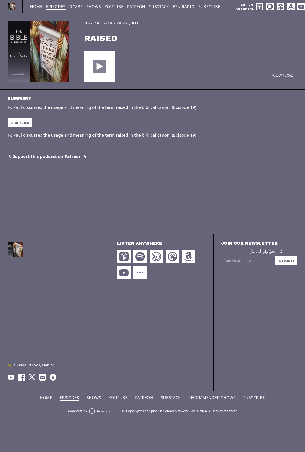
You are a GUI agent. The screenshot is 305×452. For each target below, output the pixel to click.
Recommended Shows (212, 397)
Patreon (136, 6)
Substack (159, 6)
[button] (99, 66)
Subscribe (209, 6)
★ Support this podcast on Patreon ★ (47, 156)
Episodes (56, 6)
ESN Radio (184, 6)
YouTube (114, 6)
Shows (93, 6)
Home (36, 6)
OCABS (76, 6)
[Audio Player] (190, 66)
